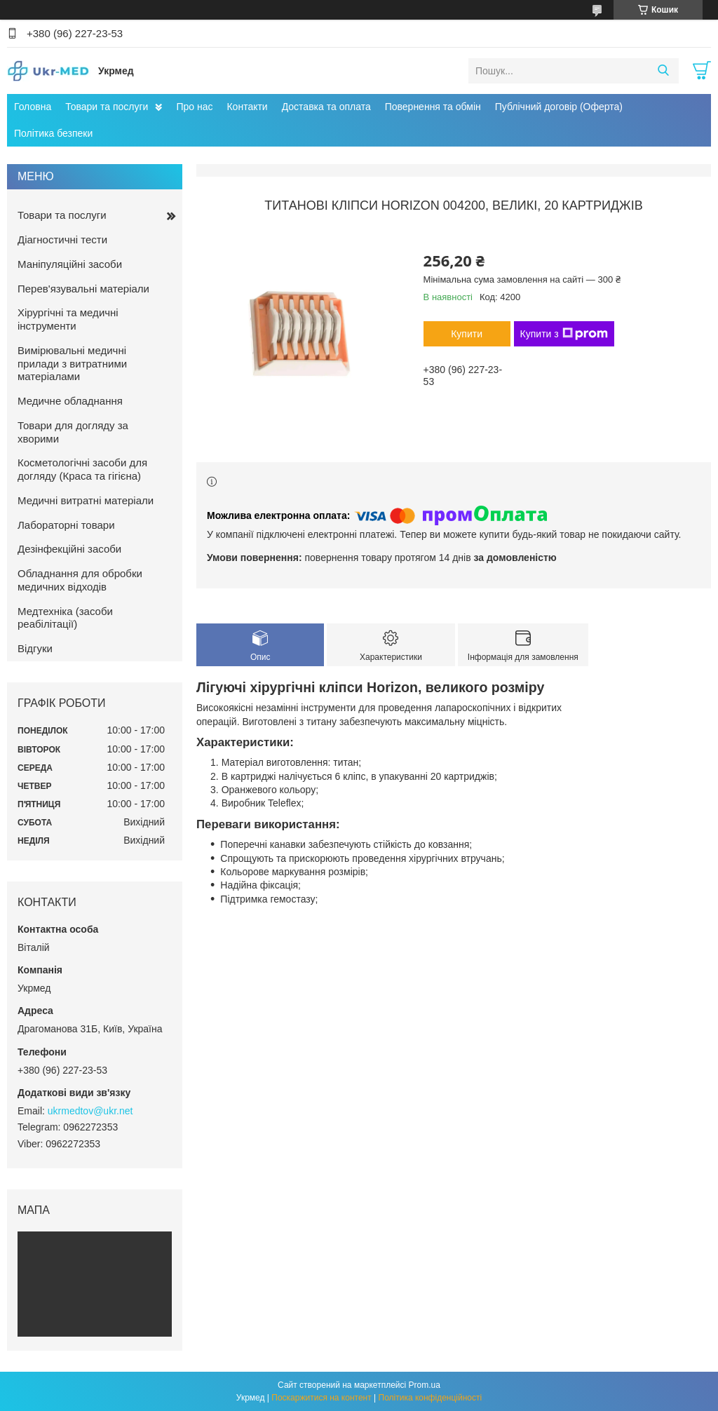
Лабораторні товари (66, 525)
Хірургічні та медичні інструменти (68, 319)
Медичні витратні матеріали (86, 500)
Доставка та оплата (326, 106)
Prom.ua (424, 1385)
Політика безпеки (53, 133)
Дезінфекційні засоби (69, 549)
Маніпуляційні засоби (70, 264)
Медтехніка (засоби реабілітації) (65, 617)
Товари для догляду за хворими (73, 432)
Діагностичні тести (62, 239)
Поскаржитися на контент (321, 1398)
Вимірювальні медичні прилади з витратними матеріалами (72, 363)
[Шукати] (663, 70)
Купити (466, 333)
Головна (32, 106)
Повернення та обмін (433, 106)
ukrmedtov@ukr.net (90, 1110)
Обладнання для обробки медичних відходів (80, 580)
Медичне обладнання (70, 401)
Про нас (194, 106)
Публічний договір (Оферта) (559, 106)
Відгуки (35, 648)
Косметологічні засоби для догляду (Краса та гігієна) (82, 469)
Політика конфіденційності (430, 1398)
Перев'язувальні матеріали (83, 289)
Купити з (564, 334)
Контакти (246, 106)
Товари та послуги (106, 106)
